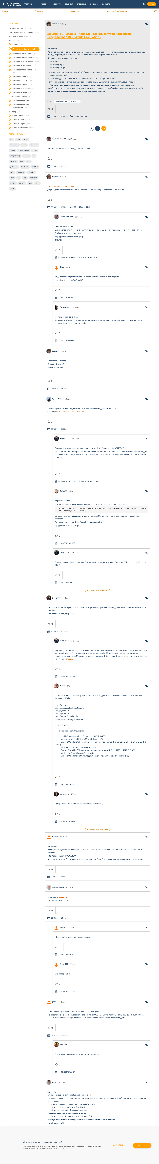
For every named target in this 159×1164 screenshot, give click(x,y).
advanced (33, 178)
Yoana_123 (64, 830)
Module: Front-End (22, 100)
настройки (117, 1145)
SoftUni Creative (22, 119)
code (12, 178)
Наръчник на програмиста (19, 1113)
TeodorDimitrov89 (59, 131)
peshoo (55, 860)
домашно (13, 167)
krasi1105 (63, 895)
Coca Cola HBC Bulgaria (103, 1120)
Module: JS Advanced (24, 65)
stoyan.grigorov (58, 768)
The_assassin (64, 270)
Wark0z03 (63, 1003)
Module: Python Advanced (24, 71)
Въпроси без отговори (116, 11)
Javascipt (21, 172)
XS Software (98, 1105)
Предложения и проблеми (24, 32)
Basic (12, 189)
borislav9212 (64, 379)
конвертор (75, 101)
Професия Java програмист (20, 1124)
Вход (151, 4)
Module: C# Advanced (25, 57)
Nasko (54, 926)
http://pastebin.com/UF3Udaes (61, 171)
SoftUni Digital (21, 123)
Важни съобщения (20, 36)
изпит (24, 145)
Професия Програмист (18, 1116)
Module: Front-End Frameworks (20, 106)
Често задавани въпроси (18, 1105)
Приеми (142, 1145)
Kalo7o (62, 589)
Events (17, 44)
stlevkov (55, 24)
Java (18, 139)
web (30, 183)
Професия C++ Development (45, 1111)
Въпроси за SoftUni (20, 28)
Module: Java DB (22, 80)
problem (13, 161)
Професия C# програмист (19, 1120)
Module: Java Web (22, 88)
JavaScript (34, 145)
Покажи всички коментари (97, 508)
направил (69, 569)
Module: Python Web (19, 96)
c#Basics (31, 172)
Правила (39, 11)
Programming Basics (24, 49)
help (11, 172)
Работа (14, 40)
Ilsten (62, 237)
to (18, 178)
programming (15, 156)
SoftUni (35, 167)
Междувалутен (61, 101)
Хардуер (15, 111)
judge (35, 150)
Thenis (62, 478)
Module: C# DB (21, 76)
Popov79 (55, 1043)
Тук (89, 938)
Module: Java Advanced (25, 61)
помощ (21, 183)
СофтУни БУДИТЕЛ (72, 1116)
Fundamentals (24, 150)
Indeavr (96, 1113)
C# (11, 139)
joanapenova (57, 516)
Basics (12, 150)
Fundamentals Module (25, 53)
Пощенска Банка (100, 1116)
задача (12, 183)
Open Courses (21, 115)
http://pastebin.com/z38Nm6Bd (71, 359)
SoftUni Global (69, 1124)
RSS (155, 11)
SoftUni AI (68, 1113)
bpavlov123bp (57, 347)
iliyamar (55, 725)
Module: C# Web (22, 84)
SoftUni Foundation (23, 127)
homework (14, 145)
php (28, 161)
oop (24, 178)
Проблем (24, 167)
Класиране (75, 11)
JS (34, 156)
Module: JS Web (21, 92)
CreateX (97, 1124)
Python (26, 156)
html (37, 183)
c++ (21, 161)
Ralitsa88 (63, 424)
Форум (5, 11)
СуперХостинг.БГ (100, 1109)
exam (26, 139)
